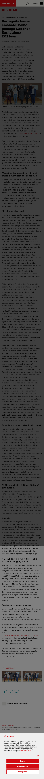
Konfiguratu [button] (28, 771)
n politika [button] (25, 751)
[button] (38, 756)
